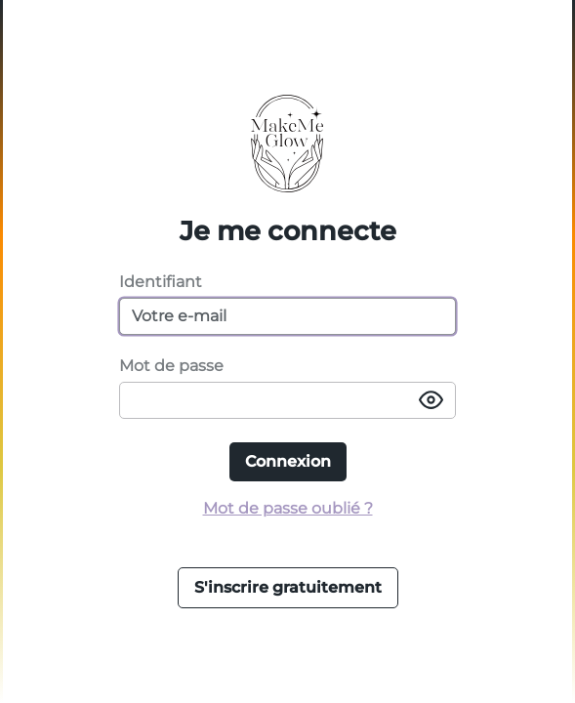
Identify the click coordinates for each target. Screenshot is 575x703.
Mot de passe (171, 365)
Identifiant (160, 281)
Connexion (288, 461)
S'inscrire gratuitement (288, 587)
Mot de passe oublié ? (288, 508)
